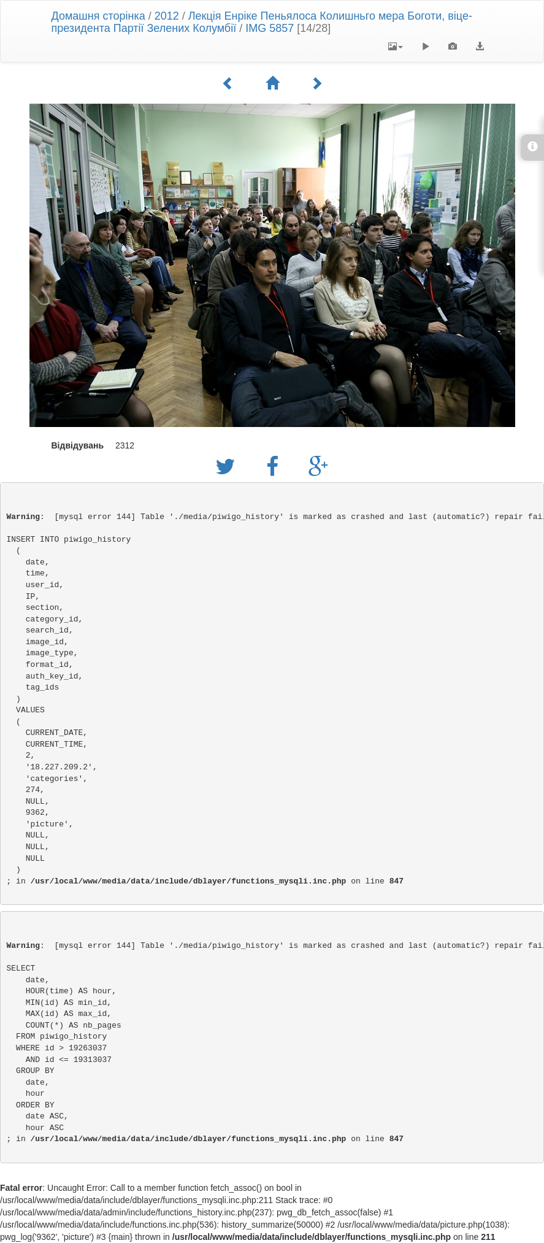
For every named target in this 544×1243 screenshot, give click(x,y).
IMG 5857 (269, 28)
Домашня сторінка (98, 16)
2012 (167, 16)
